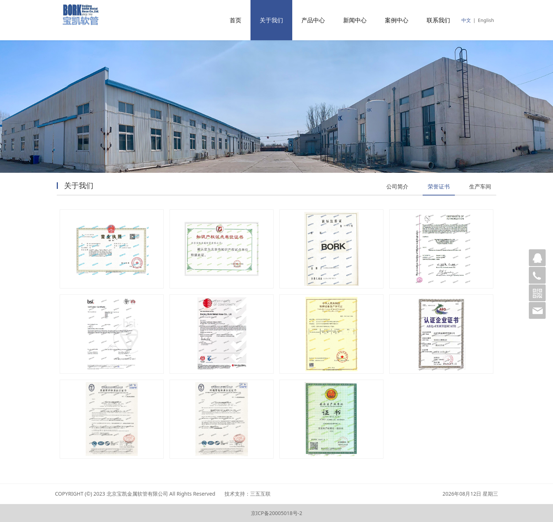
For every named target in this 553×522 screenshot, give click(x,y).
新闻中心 (355, 20)
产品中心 (313, 20)
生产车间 (480, 186)
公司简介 (397, 186)
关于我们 (271, 20)
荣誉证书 (439, 186)
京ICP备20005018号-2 (277, 513)
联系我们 (438, 20)
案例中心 (396, 20)
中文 (466, 20)
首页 (235, 20)
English (486, 20)
